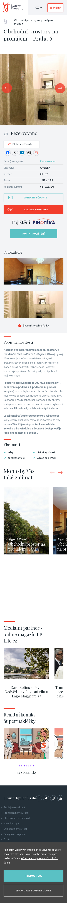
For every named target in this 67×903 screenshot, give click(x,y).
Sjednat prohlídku (35, 209)
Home (7, 20)
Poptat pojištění (34, 234)
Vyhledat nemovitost (15, 828)
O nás (7, 839)
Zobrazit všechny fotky (33, 325)
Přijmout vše (33, 876)
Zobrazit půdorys (35, 197)
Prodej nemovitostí (14, 807)
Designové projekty (14, 834)
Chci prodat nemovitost (17, 818)
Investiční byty (11, 823)
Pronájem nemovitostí (16, 812)
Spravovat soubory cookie (34, 890)
